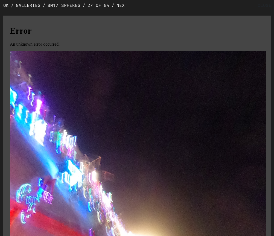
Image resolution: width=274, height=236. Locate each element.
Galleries (28, 5)
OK (6, 5)
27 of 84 (98, 5)
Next (121, 5)
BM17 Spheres (64, 5)
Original (18, 230)
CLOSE (264, 5)
